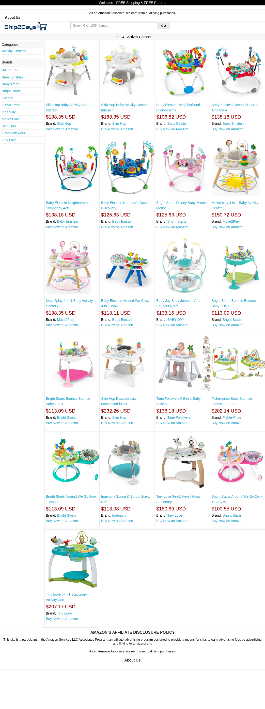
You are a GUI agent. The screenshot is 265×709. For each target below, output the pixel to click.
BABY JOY (10, 70)
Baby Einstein (12, 77)
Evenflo (7, 98)
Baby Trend (10, 84)
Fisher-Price (11, 105)
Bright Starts (11, 91)
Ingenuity (9, 112)
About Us (12, 17)
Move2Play (10, 119)
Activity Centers (14, 51)
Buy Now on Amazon (62, 129)
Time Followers (13, 133)
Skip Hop (9, 126)
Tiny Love (9, 140)
